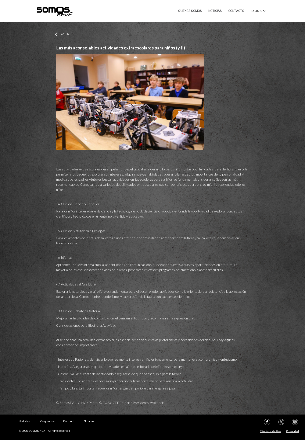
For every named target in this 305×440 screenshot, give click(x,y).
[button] (258, 11)
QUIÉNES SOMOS (190, 11)
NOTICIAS (215, 11)
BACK (64, 34)
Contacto (69, 421)
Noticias (89, 421)
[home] (54, 10)
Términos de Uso (270, 431)
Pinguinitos (47, 421)
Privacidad (292, 431)
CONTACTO (236, 11)
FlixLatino (25, 421)
